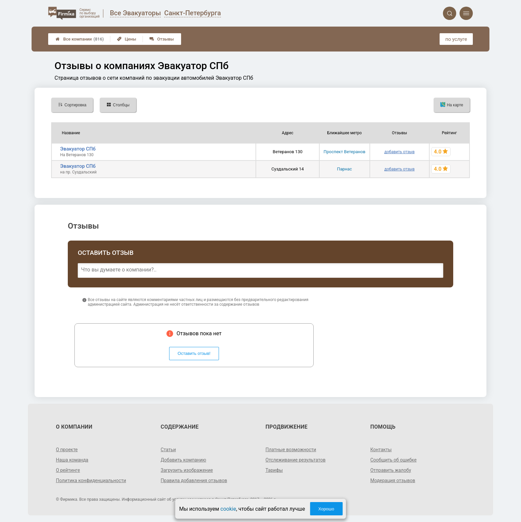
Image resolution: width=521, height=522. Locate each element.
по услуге (456, 39)
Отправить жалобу (390, 470)
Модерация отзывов (392, 480)
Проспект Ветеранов (344, 151)
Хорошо (326, 508)
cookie (228, 509)
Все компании (79, 39)
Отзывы (162, 39)
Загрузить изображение (187, 470)
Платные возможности (290, 449)
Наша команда (72, 460)
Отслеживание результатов (295, 460)
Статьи (168, 449)
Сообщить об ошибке (393, 460)
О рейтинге (68, 470)
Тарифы (274, 470)
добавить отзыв (399, 152)
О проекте (67, 449)
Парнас (344, 168)
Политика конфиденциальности (91, 480)
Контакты (380, 449)
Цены (126, 39)
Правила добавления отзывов (194, 480)
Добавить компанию (183, 460)
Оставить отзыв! (194, 353)
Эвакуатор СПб (78, 149)
